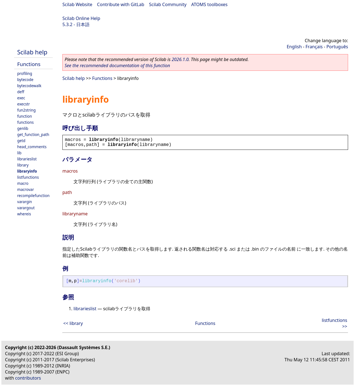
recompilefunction (33, 195)
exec (21, 97)
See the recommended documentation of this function (117, 65)
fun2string (26, 110)
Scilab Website (77, 4)
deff (20, 91)
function (24, 116)
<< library (73, 323)
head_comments (32, 146)
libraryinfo (27, 171)
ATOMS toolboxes (209, 4)
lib (19, 152)
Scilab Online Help (81, 18)
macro (22, 183)
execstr (23, 104)
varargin (24, 201)
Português (337, 47)
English (294, 47)
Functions (28, 63)
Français (314, 47)
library (23, 165)
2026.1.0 (180, 59)
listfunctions (28, 177)
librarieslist (27, 159)
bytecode (25, 79)
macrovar (25, 189)
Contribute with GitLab (120, 4)
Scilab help (32, 52)
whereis (24, 213)
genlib (22, 128)
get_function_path (33, 134)
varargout (26, 207)
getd (21, 140)
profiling (24, 73)
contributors (28, 378)
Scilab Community (167, 4)
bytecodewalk (29, 85)
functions (25, 122)
